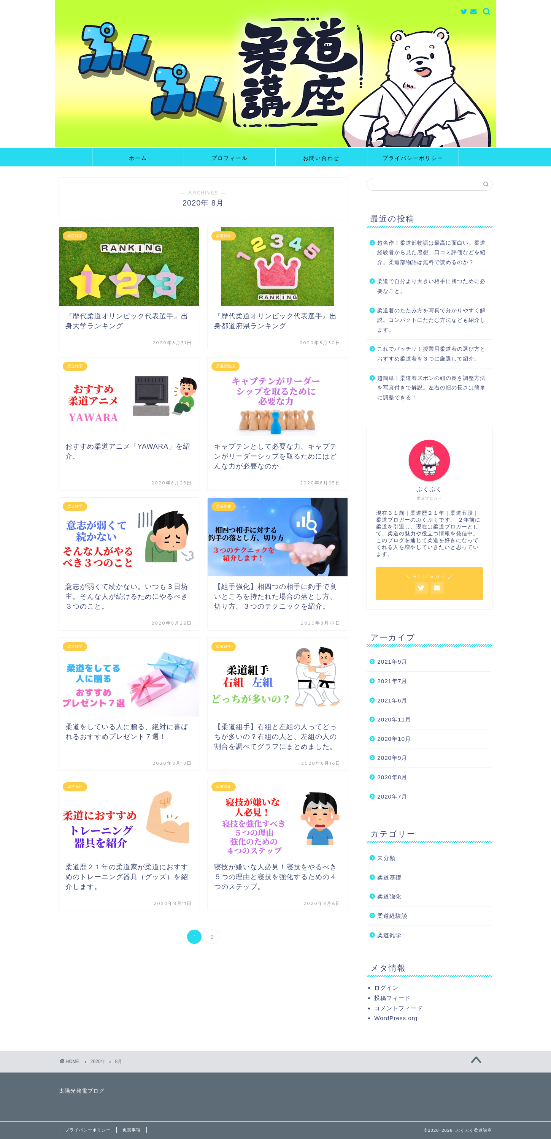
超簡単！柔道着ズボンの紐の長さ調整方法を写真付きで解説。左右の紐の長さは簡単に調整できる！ (431, 387)
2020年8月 (392, 777)
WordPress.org (396, 1018)
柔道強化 (389, 896)
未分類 (386, 858)
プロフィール (229, 158)
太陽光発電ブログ (82, 1091)
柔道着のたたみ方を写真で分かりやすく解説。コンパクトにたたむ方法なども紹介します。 (431, 320)
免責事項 (131, 1130)
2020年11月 (394, 719)
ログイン (386, 987)
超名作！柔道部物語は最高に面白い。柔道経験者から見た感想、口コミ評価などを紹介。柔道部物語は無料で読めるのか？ (431, 252)
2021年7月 (392, 681)
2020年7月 (392, 796)
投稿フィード (392, 998)
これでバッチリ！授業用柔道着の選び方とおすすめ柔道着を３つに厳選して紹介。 (431, 354)
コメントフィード (398, 1008)
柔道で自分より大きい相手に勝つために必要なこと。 (431, 286)
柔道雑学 (389, 935)
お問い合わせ (321, 158)
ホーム (138, 158)
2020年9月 (392, 758)
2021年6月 (392, 700)
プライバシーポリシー (413, 158)
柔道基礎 (389, 877)
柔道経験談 (392, 916)
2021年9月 (392, 661)
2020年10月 (394, 739)
